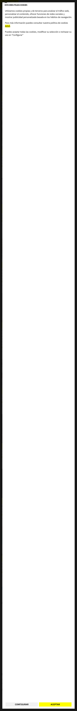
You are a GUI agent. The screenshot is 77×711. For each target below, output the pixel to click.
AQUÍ (7, 26)
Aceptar (55, 704)
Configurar (22, 704)
